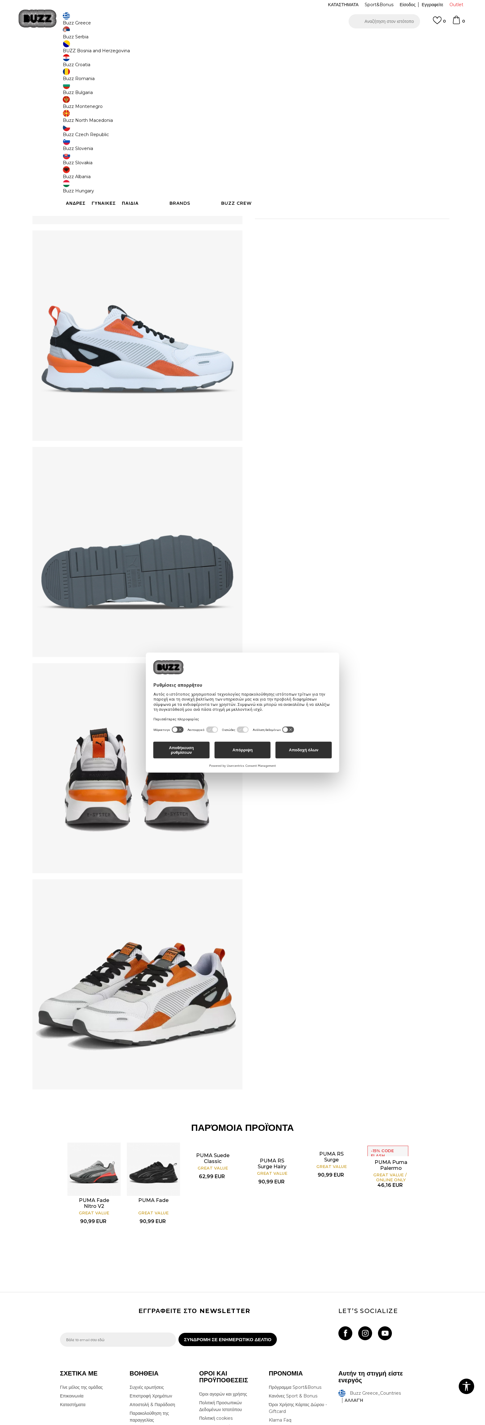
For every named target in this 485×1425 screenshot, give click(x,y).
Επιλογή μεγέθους (272, 92)
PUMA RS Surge (332, 1072)
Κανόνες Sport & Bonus (293, 1314)
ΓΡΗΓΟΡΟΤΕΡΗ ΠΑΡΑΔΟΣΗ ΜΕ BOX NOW (224, 40)
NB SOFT (163, 1421)
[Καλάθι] (458, 23)
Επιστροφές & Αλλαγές (221, 1354)
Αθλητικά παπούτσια (158, 49)
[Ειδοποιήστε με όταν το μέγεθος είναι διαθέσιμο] (264, 102)
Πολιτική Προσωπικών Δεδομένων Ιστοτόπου (220, 1325)
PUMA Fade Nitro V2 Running (94, 1121)
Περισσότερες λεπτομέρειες (348, 206)
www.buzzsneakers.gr (105, 1421)
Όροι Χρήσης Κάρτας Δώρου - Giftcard (298, 1326)
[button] (384, 21)
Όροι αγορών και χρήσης (223, 1313)
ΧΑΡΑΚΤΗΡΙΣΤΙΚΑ (335, 219)
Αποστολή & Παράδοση (152, 1323)
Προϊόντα (107, 49)
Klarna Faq (280, 1338)
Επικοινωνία (72, 1314)
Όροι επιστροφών (216, 1345)
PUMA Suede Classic (213, 1073)
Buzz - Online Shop (77, 49)
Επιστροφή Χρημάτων (151, 1314)
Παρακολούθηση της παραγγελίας (149, 1335)
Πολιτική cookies (216, 1337)
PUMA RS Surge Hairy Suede (272, 1081)
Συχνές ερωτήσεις (147, 1306)
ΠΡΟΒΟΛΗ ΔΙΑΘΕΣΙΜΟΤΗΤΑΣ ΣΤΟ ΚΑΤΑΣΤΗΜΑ (335, 239)
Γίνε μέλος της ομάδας (81, 1306)
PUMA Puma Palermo (391, 1080)
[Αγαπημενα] (439, 23)
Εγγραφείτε (432, 4)
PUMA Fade (154, 1115)
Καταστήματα (72, 1323)
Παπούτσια (128, 49)
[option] (242, 40)
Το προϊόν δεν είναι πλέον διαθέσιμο (303, 152)
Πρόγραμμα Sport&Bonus (295, 1306)
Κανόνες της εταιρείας (220, 1363)
